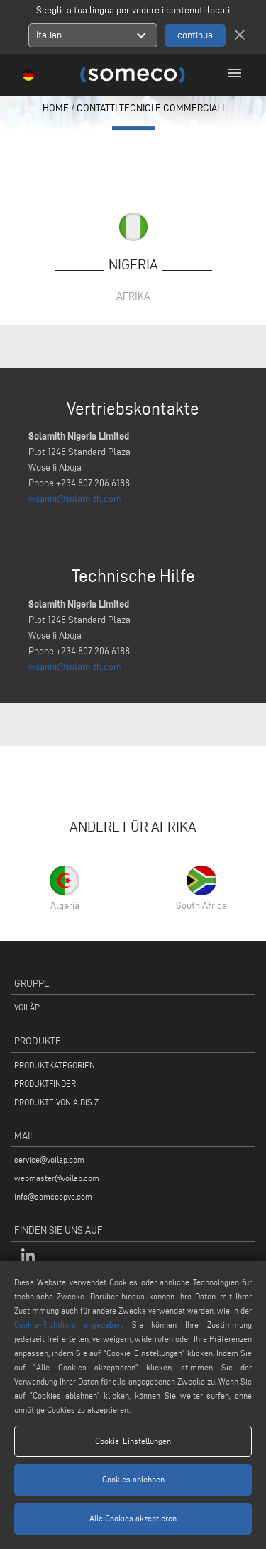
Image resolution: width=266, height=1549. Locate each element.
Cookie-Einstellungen (133, 1440)
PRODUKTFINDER (45, 1083)
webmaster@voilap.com (56, 1177)
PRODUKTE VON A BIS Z (56, 1102)
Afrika (133, 296)
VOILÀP (27, 1007)
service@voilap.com (49, 1159)
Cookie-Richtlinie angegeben (68, 1324)
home (56, 108)
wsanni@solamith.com (75, 498)
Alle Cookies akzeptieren (133, 1518)
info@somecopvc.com (53, 1196)
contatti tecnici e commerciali (150, 108)
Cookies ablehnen (133, 1479)
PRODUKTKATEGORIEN (54, 1065)
